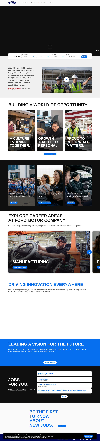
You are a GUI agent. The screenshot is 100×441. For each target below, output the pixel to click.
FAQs (51, 2)
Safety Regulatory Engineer (47, 385)
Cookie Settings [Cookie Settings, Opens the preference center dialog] (88, 436)
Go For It (84, 56)
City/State (53, 54)
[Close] (94, 436)
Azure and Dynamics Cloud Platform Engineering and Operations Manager (62, 390)
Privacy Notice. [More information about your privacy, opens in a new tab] (44, 437)
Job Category (24, 54)
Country (38, 54)
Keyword (68, 54)
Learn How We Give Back (50, 362)
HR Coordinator (43, 379)
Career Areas (34, 3)
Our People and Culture (45, 202)
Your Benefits (71, 202)
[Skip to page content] (50, 47)
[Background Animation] (50, 31)
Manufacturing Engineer (46, 373)
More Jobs (64, 396)
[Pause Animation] (97, 50)
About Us (24, 3)
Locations (44, 3)
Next (89, 252)
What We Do (13, 202)
